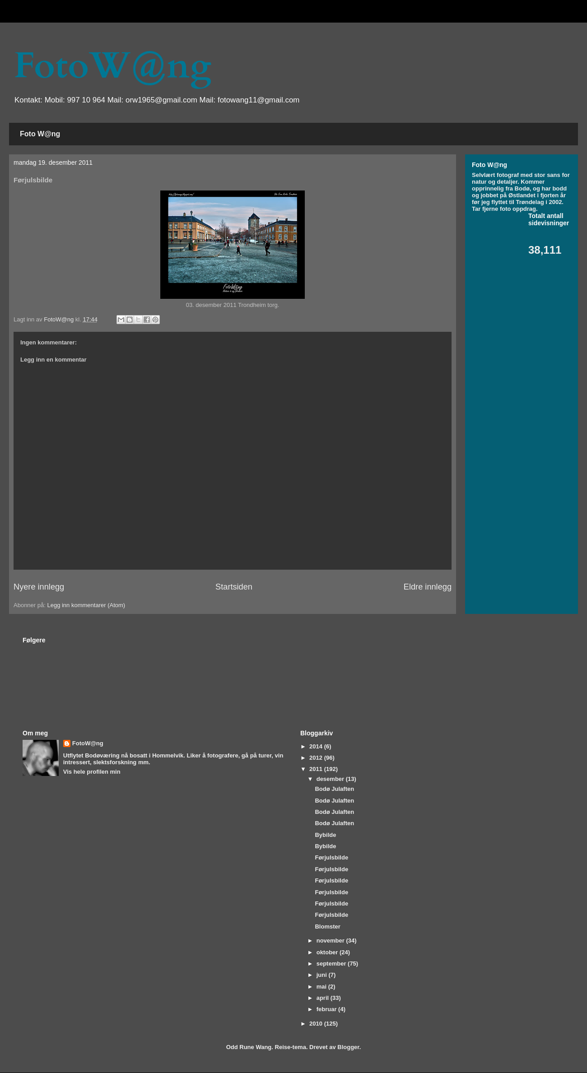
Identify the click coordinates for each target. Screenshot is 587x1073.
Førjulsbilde (331, 857)
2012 (316, 757)
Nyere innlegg (39, 586)
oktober (328, 952)
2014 (316, 746)
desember (331, 779)
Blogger (348, 1047)
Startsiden (233, 586)
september (332, 963)
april (324, 997)
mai (322, 986)
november (331, 940)
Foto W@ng (40, 134)
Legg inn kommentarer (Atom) (86, 605)
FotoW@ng (112, 66)
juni (323, 974)
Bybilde (325, 834)
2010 (316, 1023)
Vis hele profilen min (92, 771)
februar (327, 1009)
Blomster (327, 926)
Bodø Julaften (334, 788)
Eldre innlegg (428, 586)
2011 (316, 769)
